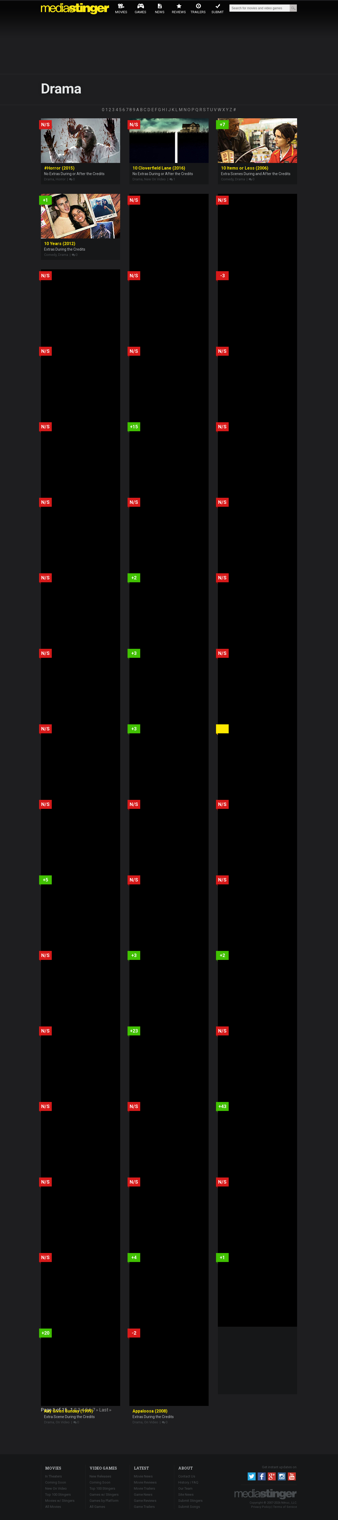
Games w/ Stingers (104, 1494)
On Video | (64, 1422)
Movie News (143, 1476)
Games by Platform (104, 1501)
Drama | (241, 179)
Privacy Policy (261, 1507)
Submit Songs (189, 1507)
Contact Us (186, 1476)
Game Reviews (145, 1501)
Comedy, (228, 179)
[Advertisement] (257, 1360)
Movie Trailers (144, 1488)
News (160, 8)
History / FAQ (188, 1482)
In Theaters (53, 1476)
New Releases (100, 1476)
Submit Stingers (190, 1501)
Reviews (179, 8)
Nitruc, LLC (288, 1502)
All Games (97, 1507)
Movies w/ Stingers (59, 1501)
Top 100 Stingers (58, 1494)
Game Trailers (144, 1507)
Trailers (198, 8)
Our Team (185, 1488)
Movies (121, 8)
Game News (143, 1494)
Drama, (50, 179)
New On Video (56, 1488)
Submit (218, 8)
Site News (186, 1494)
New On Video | (156, 179)
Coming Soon (55, 1482)
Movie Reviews (145, 1482)
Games (140, 8)
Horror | (62, 179)
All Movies (53, 1507)
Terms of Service (285, 1507)
